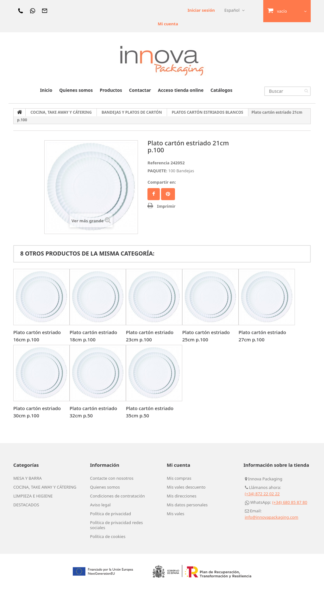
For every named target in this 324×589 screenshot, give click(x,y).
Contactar (140, 90)
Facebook (153, 194)
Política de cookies (108, 536)
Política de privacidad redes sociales (116, 525)
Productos (111, 90)
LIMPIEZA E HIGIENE (33, 495)
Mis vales (175, 513)
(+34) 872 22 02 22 (262, 494)
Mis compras (179, 478)
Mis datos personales (187, 504)
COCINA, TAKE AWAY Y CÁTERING (44, 487)
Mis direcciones (181, 495)
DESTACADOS (26, 504)
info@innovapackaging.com (271, 517)
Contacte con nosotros (112, 478)
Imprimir (166, 206)
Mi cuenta (168, 24)
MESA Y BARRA (27, 478)
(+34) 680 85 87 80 (289, 502)
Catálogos (221, 90)
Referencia (158, 163)
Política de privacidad (110, 513)
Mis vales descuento (186, 487)
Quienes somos (76, 90)
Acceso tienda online (180, 90)
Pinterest (168, 194)
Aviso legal (100, 504)
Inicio (46, 90)
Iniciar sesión (201, 10)
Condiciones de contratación (117, 495)
